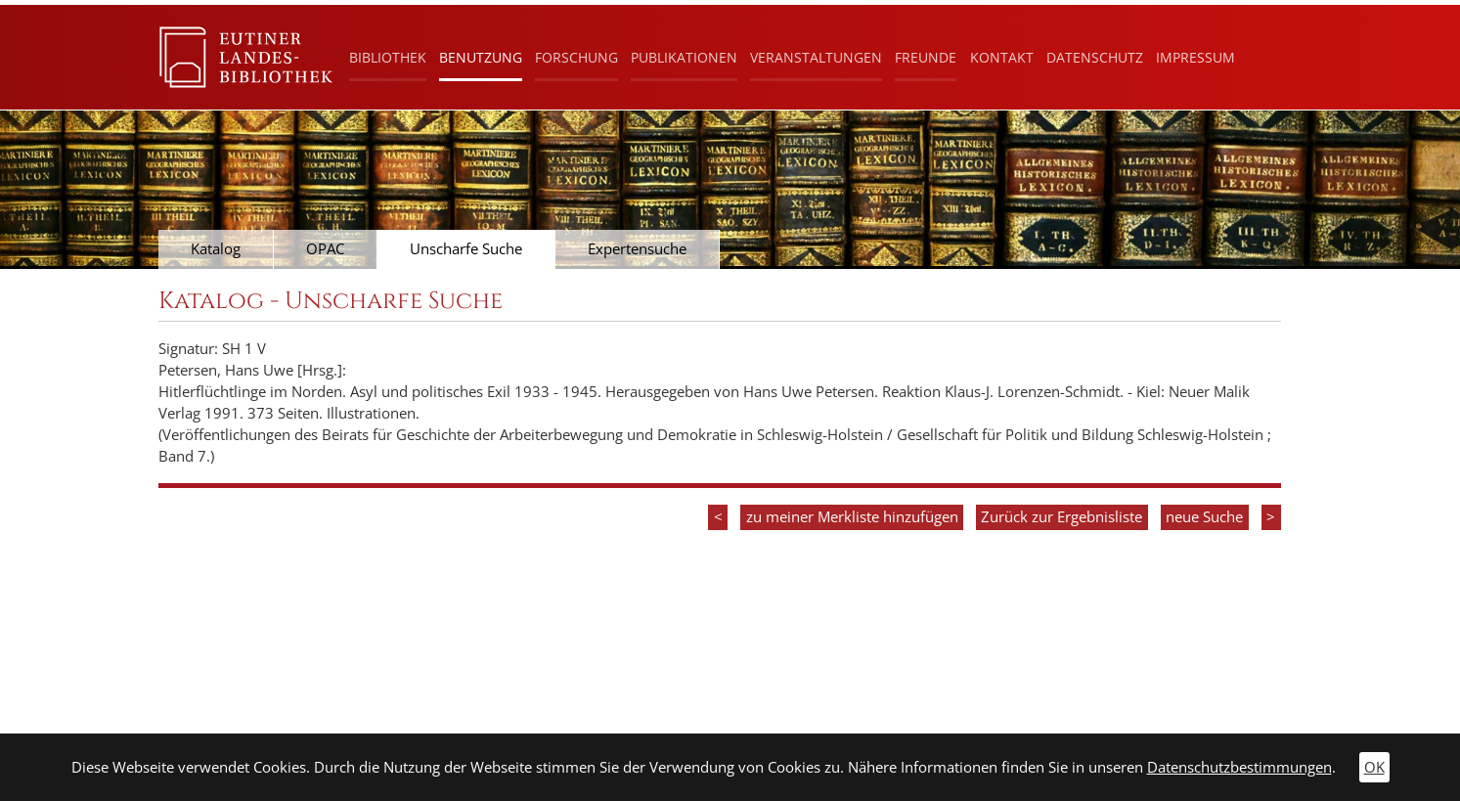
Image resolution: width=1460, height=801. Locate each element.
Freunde (925, 57)
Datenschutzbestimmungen (1239, 767)
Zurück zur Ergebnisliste (1061, 517)
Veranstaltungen (816, 57)
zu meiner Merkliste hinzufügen (852, 517)
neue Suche (1204, 517)
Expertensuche (637, 249)
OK (1374, 767)
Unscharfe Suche (466, 249)
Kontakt (1002, 57)
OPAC (325, 249)
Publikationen (684, 57)
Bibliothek (387, 57)
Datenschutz (1094, 57)
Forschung (576, 57)
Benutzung (480, 57)
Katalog (216, 249)
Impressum (1195, 57)
